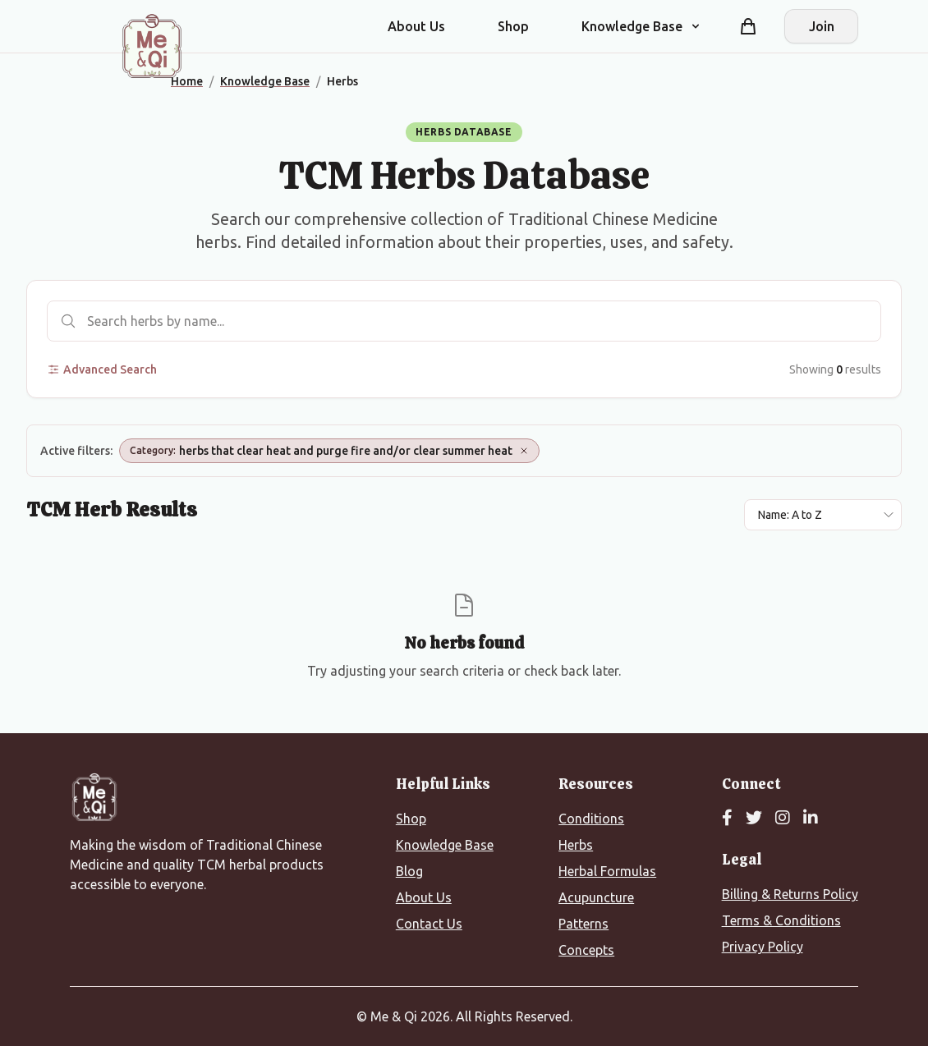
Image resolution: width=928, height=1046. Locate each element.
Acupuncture (596, 897)
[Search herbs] (464, 321)
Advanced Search (102, 369)
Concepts (586, 950)
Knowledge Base (445, 844)
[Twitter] (754, 818)
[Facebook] (727, 818)
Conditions (591, 818)
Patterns (583, 923)
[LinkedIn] (810, 818)
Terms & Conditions (781, 920)
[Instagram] (782, 818)
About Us (416, 26)
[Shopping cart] (748, 26)
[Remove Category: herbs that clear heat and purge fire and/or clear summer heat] (524, 451)
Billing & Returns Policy (790, 894)
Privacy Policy (762, 946)
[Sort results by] (823, 514)
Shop (513, 26)
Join (821, 26)
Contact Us (429, 923)
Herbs (575, 844)
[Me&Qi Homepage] (152, 46)
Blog (409, 871)
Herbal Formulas (607, 871)
